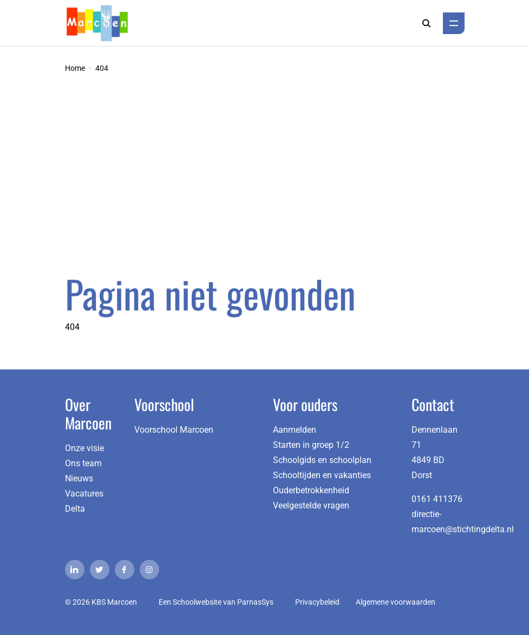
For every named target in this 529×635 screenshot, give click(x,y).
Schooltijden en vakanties (322, 475)
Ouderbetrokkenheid (311, 490)
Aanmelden (294, 430)
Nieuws (79, 478)
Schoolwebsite (197, 602)
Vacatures (84, 493)
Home (75, 68)
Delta (75, 509)
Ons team (83, 463)
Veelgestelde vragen (311, 505)
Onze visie (84, 448)
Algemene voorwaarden (395, 602)
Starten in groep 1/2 (311, 445)
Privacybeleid (317, 602)
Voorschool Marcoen (173, 430)
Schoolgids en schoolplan (322, 460)
